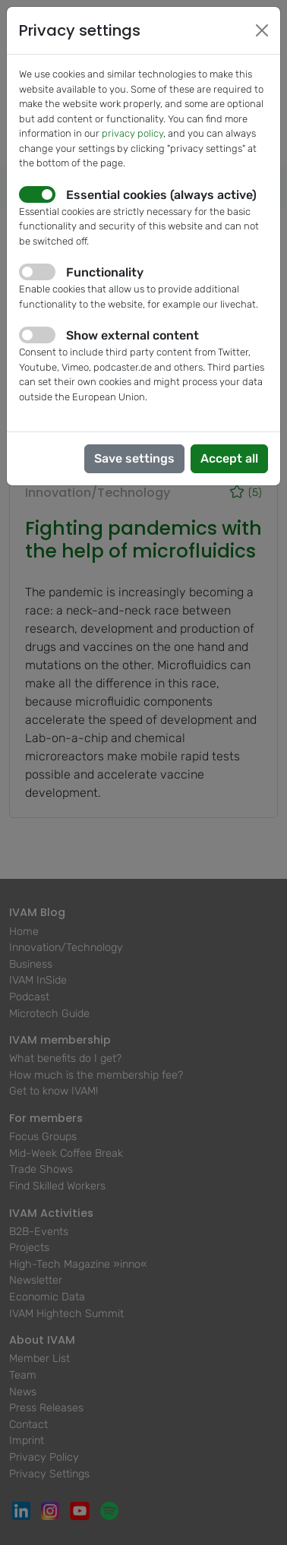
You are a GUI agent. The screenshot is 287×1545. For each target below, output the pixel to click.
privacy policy (132, 133)
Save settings (134, 458)
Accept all (229, 458)
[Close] (262, 30)
